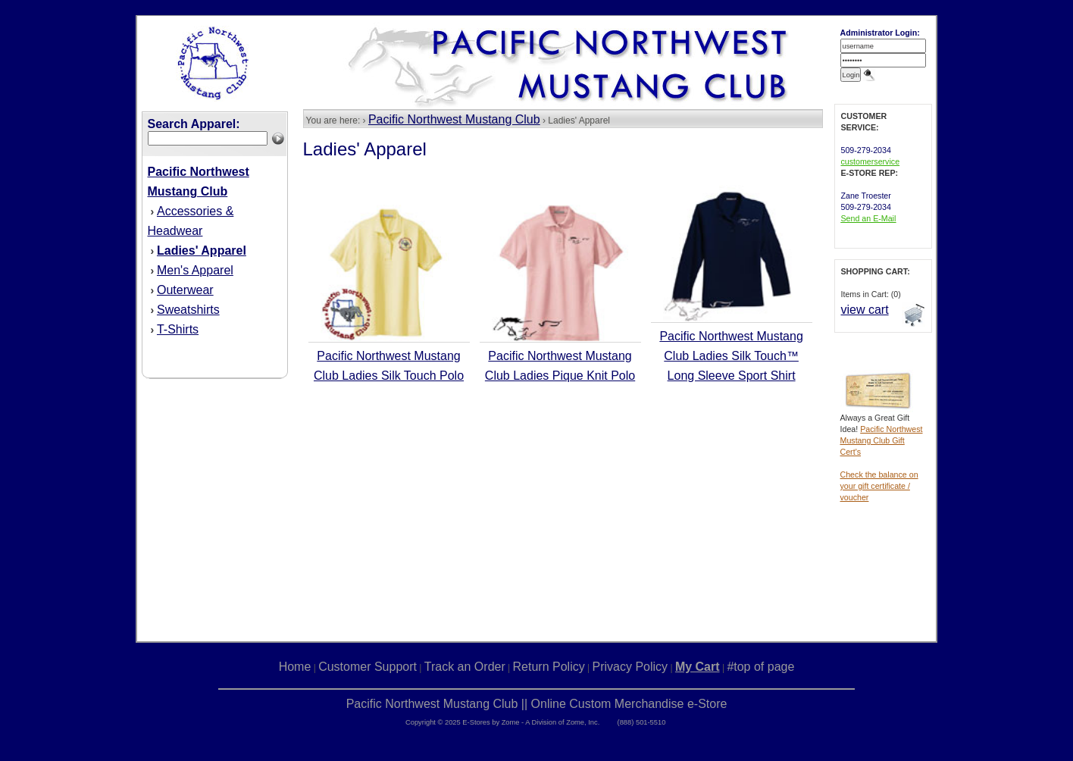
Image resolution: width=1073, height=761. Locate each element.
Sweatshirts (188, 309)
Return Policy (549, 666)
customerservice (870, 161)
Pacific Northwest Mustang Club (454, 119)
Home (295, 666)
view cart (865, 309)
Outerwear (185, 289)
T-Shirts (178, 329)
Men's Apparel (195, 270)
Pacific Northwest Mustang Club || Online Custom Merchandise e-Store (536, 703)
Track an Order (464, 666)
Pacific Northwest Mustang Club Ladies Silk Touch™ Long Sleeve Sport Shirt (730, 356)
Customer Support (367, 666)
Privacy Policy (630, 666)
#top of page (760, 666)
